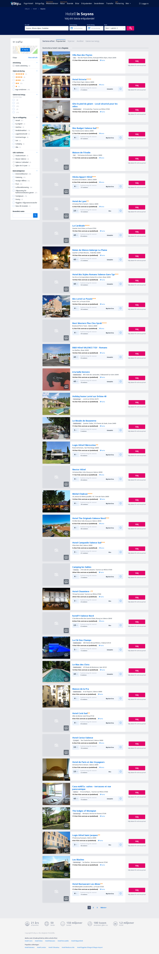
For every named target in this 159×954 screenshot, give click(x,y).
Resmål (27, 25)
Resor (62, 3)
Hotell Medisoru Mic (68, 947)
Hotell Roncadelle (63, 941)
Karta (25, 50)
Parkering (119, 3)
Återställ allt (33, 58)
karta (102, 60)
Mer (127, 3)
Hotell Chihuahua (54, 947)
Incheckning (73, 25)
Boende (70, 3)
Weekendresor (52, 3)
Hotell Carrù (28, 941)
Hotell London (41, 947)
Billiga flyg (39, 3)
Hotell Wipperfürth (77, 941)
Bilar (77, 3)
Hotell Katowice (29, 947)
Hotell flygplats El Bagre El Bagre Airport (90, 947)
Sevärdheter (99, 3)
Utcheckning (91, 25)
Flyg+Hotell (28, 3)
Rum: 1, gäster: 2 (111, 28)
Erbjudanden (86, 3)
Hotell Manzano (50, 941)
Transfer (109, 3)
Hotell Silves (39, 941)
